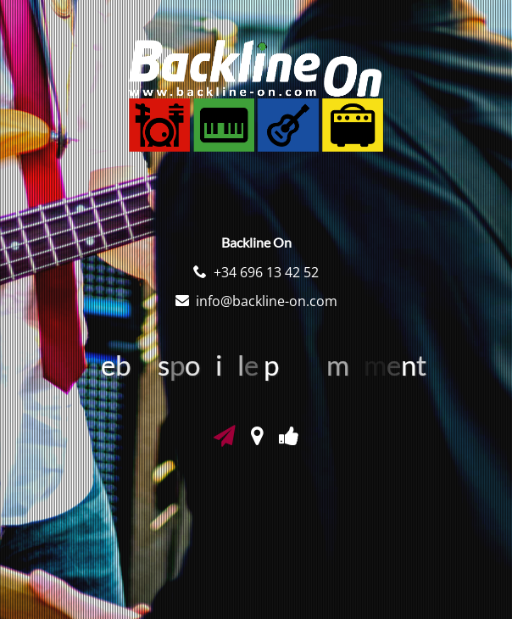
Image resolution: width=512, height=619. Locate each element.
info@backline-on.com (266, 301)
